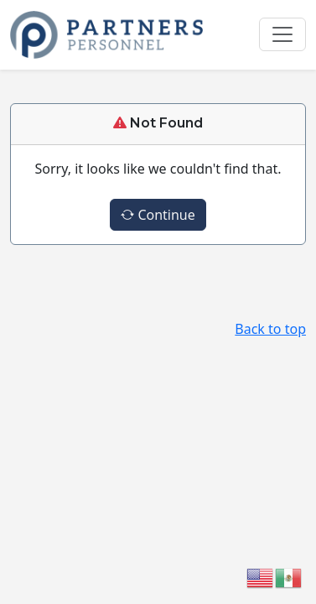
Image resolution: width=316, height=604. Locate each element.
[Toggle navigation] (282, 34)
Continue (158, 215)
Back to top (270, 329)
